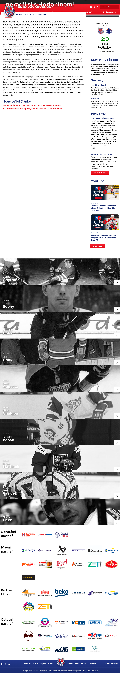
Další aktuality (100, 173)
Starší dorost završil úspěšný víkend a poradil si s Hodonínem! (33, 108)
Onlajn (42, 15)
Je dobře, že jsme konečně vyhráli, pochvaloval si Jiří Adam (32, 105)
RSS (84, 670)
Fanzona (70, 663)
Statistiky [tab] (30, 15)
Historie (84, 663)
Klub (77, 663)
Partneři (93, 663)
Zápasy (43, 663)
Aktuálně (27, 663)
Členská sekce (111, 663)
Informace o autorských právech (71, 670)
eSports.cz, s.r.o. (55, 670)
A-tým (35, 663)
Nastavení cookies (92, 670)
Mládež (50, 663)
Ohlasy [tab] (18, 15)
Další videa (97, 246)
